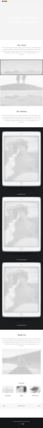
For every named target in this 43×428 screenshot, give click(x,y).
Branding (22, 25)
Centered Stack (8, 394)
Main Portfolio (21, 405)
